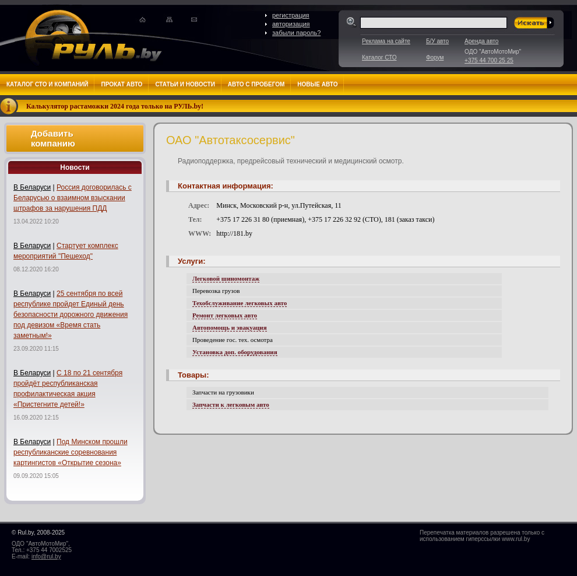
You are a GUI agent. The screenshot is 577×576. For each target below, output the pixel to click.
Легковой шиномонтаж (225, 278)
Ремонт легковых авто (224, 315)
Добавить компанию (53, 138)
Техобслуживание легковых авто (239, 302)
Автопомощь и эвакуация (229, 327)
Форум (435, 57)
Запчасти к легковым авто (230, 404)
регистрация (290, 15)
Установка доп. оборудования (234, 351)
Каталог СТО (379, 57)
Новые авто (317, 84)
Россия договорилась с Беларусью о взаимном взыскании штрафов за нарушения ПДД (72, 197)
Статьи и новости (184, 84)
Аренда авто (481, 41)
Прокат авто (121, 84)
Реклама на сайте (386, 41)
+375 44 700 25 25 (489, 60)
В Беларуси (32, 187)
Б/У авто (437, 41)
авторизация (291, 23)
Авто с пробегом (256, 84)
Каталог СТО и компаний (47, 84)
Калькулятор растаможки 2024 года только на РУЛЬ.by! (114, 106)
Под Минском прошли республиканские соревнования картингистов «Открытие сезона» (70, 452)
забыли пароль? (296, 32)
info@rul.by (46, 556)
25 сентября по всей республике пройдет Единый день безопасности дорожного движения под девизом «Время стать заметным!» (70, 314)
